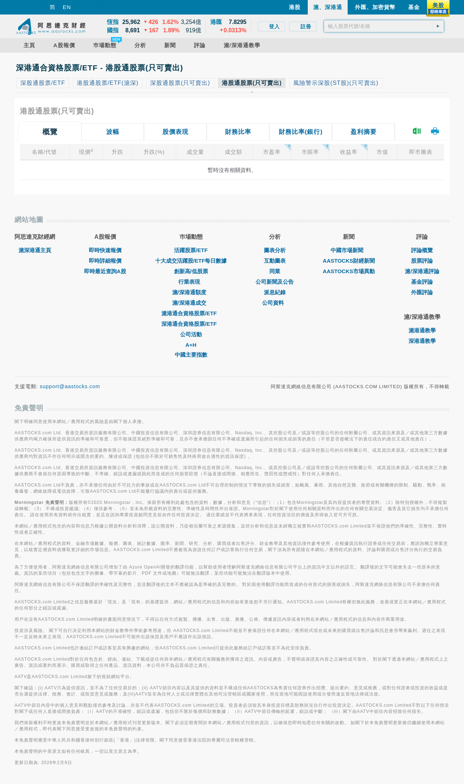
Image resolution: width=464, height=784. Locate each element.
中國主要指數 (191, 355)
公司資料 (274, 303)
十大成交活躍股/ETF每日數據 (191, 261)
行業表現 (191, 282)
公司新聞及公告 (275, 282)
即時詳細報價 (105, 261)
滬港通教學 (422, 330)
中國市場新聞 (349, 250)
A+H (190, 345)
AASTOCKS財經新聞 (349, 261)
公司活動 (191, 334)
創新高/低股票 (191, 271)
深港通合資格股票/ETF (190, 324)
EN (67, 7)
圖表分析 (275, 250)
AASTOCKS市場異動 (349, 271)
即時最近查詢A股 (105, 271)
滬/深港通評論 (422, 271)
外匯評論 (422, 292)
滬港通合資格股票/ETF (190, 313)
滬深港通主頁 (34, 250)
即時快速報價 (105, 250)
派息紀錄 (275, 292)
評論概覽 (422, 250)
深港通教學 (422, 341)
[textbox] (384, 26)
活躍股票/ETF (191, 250)
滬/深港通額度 (191, 292)
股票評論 (422, 261)
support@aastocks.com (70, 386)
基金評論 (422, 282)
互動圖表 (275, 261)
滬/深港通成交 (191, 303)
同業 (274, 271)
